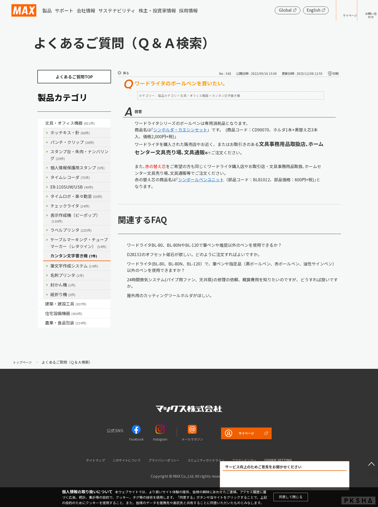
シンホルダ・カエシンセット (180, 129)
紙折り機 (62, 294)
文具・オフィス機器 (70, 123)
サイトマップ (80, 460)
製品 (47, 10)
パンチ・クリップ (72, 142)
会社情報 (86, 10)
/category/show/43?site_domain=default (41, 322)
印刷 (336, 73)
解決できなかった (314, 480)
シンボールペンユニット (201, 179)
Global (269, 10)
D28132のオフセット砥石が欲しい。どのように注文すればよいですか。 (194, 254)
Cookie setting (296, 460)
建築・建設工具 (65, 304)
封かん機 (62, 285)
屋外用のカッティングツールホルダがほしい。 (170, 295)
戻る (126, 73)
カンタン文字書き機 (73, 255)
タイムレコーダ (70, 177)
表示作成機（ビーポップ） (75, 218)
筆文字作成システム (74, 266)
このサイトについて (117, 460)
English (297, 10)
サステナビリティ (116, 10)
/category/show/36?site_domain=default (41, 313)
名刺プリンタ (67, 275)
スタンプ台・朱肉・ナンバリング (79, 154)
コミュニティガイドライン (212, 460)
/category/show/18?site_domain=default (41, 304)
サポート (64, 10)
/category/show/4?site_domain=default (41, 123)
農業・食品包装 (65, 322)
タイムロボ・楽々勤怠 (76, 196)
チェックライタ (70, 206)
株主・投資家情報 (157, 10)
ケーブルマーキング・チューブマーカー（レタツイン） (79, 242)
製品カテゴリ (167, 95)
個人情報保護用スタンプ (77, 167)
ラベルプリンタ (71, 230)
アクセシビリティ (259, 460)
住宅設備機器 (63, 313)
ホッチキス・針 (70, 132)
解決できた (255, 480)
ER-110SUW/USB (71, 187)
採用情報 (188, 10)
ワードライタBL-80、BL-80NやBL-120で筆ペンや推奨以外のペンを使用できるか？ (204, 245)
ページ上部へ (367, 460)
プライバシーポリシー (162, 460)
